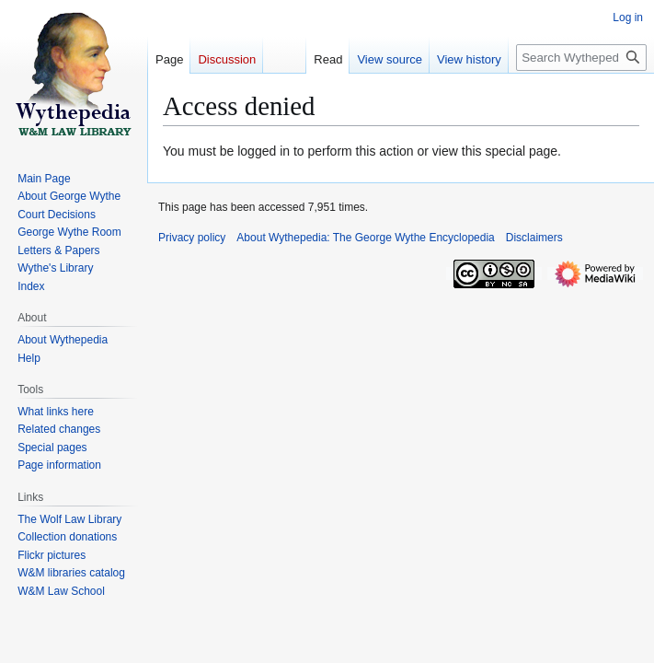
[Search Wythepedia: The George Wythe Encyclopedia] (581, 57)
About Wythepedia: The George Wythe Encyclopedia (365, 237)
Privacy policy (191, 237)
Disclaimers (534, 237)
